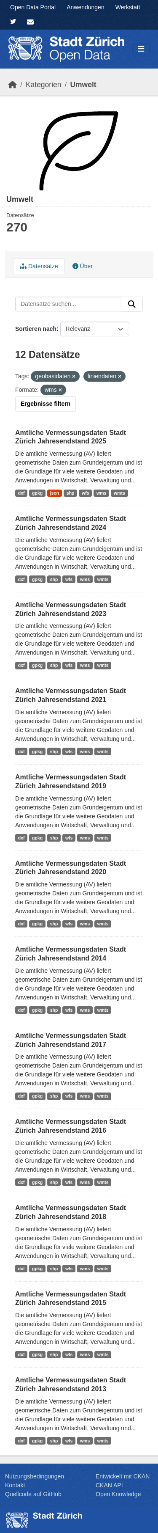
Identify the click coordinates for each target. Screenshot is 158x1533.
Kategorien (44, 84)
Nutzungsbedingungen (34, 1476)
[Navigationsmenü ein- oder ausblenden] (141, 49)
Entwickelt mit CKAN (123, 1476)
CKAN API (109, 1485)
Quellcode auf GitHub (33, 1494)
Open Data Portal (33, 7)
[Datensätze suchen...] (68, 304)
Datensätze (39, 266)
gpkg (37, 492)
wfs (85, 492)
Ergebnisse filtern (45, 403)
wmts (119, 492)
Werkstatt (127, 7)
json (54, 492)
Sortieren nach (35, 328)
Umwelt (83, 84)
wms (101, 492)
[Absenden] (132, 304)
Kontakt (15, 1485)
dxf (21, 492)
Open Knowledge (118, 1494)
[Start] (12, 84)
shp (71, 492)
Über (82, 266)
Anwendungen (85, 7)
